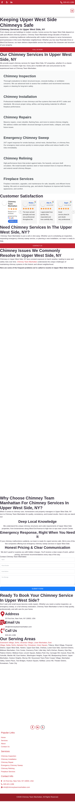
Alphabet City (22, 646)
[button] (72, 10)
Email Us (12, 623)
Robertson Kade (32, 204)
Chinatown (32, 646)
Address (12, 615)
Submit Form (37, 589)
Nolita (8, 646)
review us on (14, 222)
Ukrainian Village (26, 643)
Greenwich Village (7, 643)
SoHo (17, 643)
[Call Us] (2, 631)
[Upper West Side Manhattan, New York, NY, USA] (37, 681)
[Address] (2, 614)
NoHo (13, 646)
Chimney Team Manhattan (12, 204)
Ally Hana (49, 204)
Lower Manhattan (40, 643)
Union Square (42, 646)
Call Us (11, 631)
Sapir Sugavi (67, 204)
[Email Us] (2, 623)
